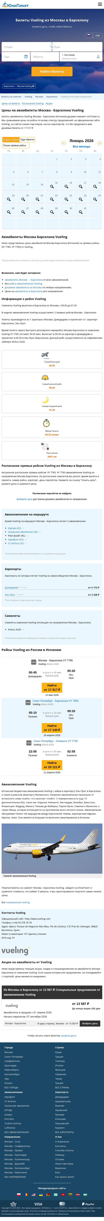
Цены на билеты (11, 103)
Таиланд (60, 1060)
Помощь (59, 1154)
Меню (100, 4)
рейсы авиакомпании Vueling (25, 283)
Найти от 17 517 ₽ (52, 687)
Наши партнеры (64, 1163)
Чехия (58, 1078)
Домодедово (11, 587)
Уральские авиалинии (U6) (23, 531)
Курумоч (60, 1127)
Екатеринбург (12, 1074)
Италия (59, 1065)
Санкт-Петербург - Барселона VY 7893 (55, 700)
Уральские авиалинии (16, 1105)
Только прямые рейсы (14, 145)
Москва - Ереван (13, 1150)
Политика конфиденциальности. (44, 1211)
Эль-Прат (10, 594)
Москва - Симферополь (17, 1146)
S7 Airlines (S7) (16, 543)
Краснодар (10, 1065)
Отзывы (59, 1159)
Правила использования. (69, 1211)
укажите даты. (69, 1035)
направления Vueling (18, 902)
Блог (57, 1172)
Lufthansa (9, 1127)
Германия (60, 1074)
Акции (49, 103)
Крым (58, 1052)
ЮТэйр (8, 1110)
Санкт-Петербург (13, 1056)
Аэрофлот (9, 1096)
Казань (8, 1083)
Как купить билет (64, 1176)
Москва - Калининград (17, 1159)
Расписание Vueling (33, 103)
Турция (59, 1056)
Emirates (9, 1118)
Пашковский (62, 1123)
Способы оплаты (64, 1150)
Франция (60, 1069)
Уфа (6, 1078)
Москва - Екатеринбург (17, 1168)
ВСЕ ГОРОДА (11, 1087)
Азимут (8, 1114)
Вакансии (60, 1168)
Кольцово (60, 1118)
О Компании (62, 1141)
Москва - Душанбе (14, 1163)
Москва (8, 1052)
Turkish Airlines (12, 1123)
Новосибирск (11, 1069)
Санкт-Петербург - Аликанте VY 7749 (55, 741)
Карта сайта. (85, 1211)
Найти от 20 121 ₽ (52, 765)
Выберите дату (24, 499)
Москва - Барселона (15, 1023)
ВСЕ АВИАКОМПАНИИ (16, 1132)
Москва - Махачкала (15, 1172)
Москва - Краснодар (15, 1154)
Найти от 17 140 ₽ (52, 728)
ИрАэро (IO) (14, 528)
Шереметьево (63, 1101)
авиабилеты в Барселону (29, 291)
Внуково (59, 1105)
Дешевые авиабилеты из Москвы (23, 287)
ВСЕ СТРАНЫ (62, 1087)
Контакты (60, 1146)
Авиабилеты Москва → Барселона (24, 279)
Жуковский (61, 1110)
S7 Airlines (10, 1101)
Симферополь (12, 1060)
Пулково (59, 1114)
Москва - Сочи (12, 1141)
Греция (59, 1083)
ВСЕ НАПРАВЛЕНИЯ (15, 1176)
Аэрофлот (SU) (15, 539)
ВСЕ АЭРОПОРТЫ (64, 1132)
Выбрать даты (90, 1023)
